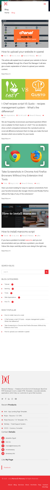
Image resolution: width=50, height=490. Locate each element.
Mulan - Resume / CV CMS (13, 416)
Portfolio (33, 485)
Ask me (8, 442)
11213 (37, 183)
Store (27, 485)
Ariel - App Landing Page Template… (15, 411)
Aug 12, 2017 (14, 183)
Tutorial (5, 235)
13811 (37, 235)
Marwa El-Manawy (28, 56)
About (10, 485)
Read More (6, 74)
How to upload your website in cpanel (23, 51)
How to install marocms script (18, 231)
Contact (44, 485)
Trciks (5, 183)
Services (20, 485)
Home (7, 13)
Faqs (39, 485)
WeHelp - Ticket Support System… (15, 424)
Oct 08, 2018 (22, 115)
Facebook (7, 467)
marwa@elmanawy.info (13, 446)
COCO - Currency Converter (13, 428)
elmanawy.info (10, 453)
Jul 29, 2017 (15, 235)
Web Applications (9, 115)
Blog (13, 13)
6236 (38, 56)
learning (7, 288)
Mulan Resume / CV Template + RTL (16, 420)
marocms (29, 240)
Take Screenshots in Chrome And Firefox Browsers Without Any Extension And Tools (24, 175)
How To (5, 56)
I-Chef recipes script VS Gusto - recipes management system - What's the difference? (23, 107)
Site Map (44, 487)
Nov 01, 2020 (15, 56)
